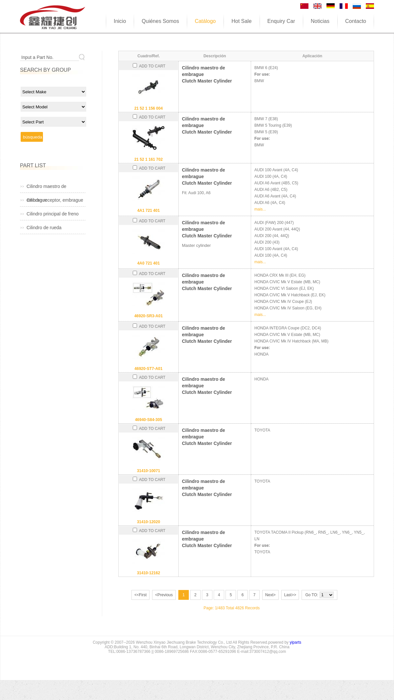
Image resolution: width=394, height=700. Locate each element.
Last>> (290, 595)
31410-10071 (148, 471)
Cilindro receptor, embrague (55, 200)
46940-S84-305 (148, 419)
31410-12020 (148, 522)
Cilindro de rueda (44, 227)
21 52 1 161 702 (148, 159)
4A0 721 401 (148, 263)
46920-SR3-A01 (148, 316)
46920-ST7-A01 (148, 368)
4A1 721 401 (148, 210)
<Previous (164, 595)
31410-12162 (148, 573)
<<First (140, 595)
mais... (260, 209)
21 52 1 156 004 (148, 108)
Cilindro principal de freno (53, 213)
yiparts (295, 642)
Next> (270, 595)
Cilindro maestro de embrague (46, 188)
